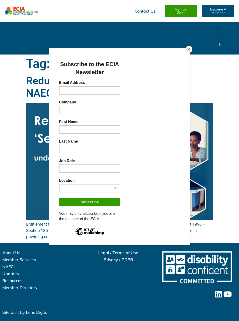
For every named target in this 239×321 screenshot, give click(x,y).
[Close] (188, 49)
